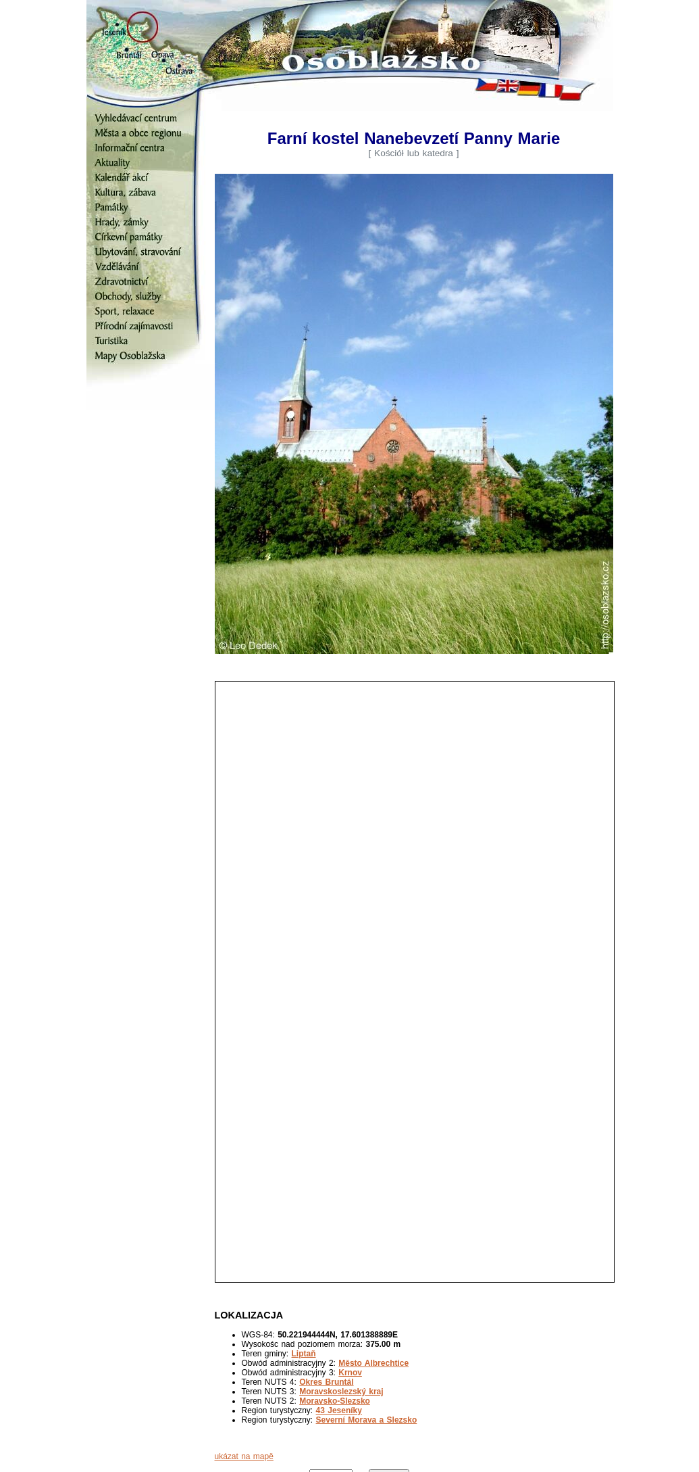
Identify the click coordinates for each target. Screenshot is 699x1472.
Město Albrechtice (373, 1363)
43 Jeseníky (339, 1410)
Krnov (350, 1372)
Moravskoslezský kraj (341, 1391)
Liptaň (304, 1353)
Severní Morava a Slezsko (366, 1420)
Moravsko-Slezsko (334, 1401)
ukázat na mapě (244, 1456)
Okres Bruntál (326, 1382)
